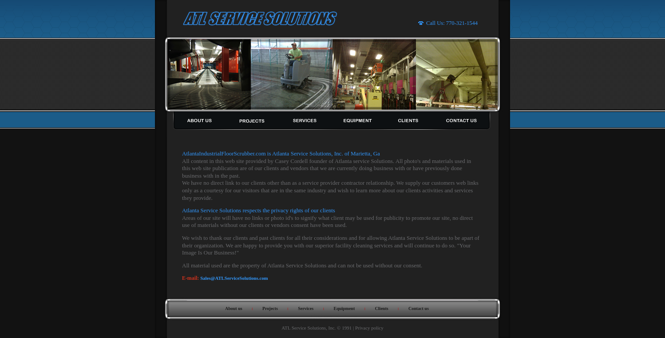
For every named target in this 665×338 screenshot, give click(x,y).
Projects (270, 308)
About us (233, 308)
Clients (381, 308)
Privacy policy (369, 327)
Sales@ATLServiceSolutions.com (234, 278)
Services (305, 308)
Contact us (418, 308)
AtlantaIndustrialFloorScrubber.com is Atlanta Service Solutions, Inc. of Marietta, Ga (281, 153)
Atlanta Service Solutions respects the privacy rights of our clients (258, 210)
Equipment (344, 308)
